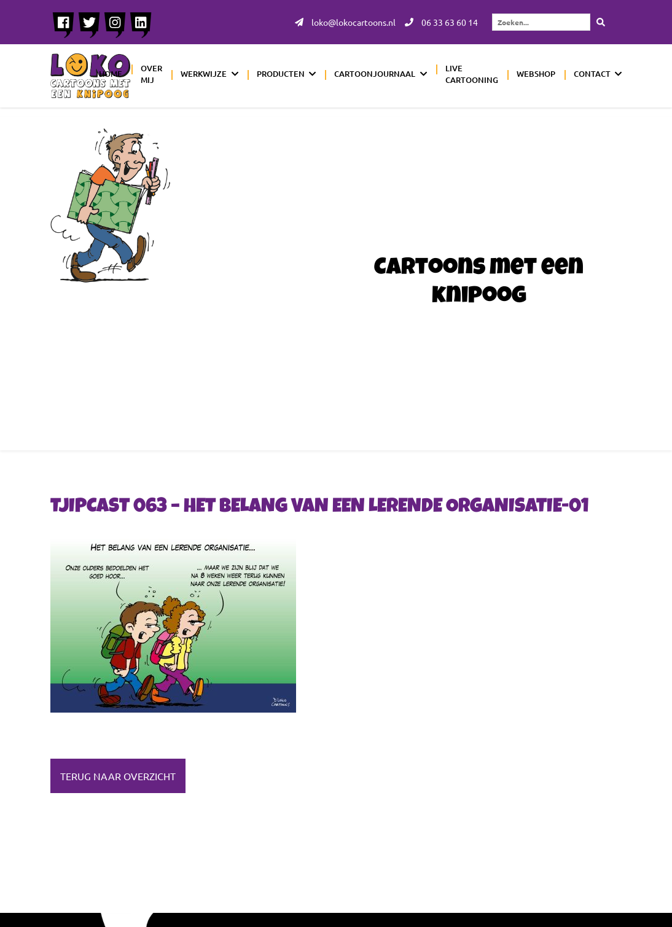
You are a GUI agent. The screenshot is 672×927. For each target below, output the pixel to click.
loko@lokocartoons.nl (345, 22)
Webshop (536, 73)
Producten (281, 73)
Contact (592, 73)
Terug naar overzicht (118, 776)
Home (110, 73)
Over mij (151, 74)
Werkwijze (204, 73)
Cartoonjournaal (374, 73)
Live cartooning (471, 74)
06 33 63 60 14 (441, 22)
